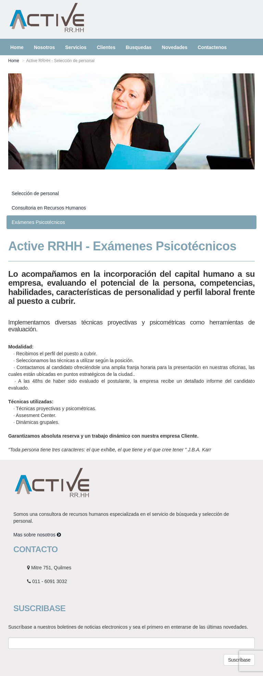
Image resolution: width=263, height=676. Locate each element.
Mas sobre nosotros (37, 534)
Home (13, 60)
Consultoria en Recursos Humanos (49, 208)
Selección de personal (35, 193)
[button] (75, 47)
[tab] (131, 193)
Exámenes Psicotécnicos (38, 222)
